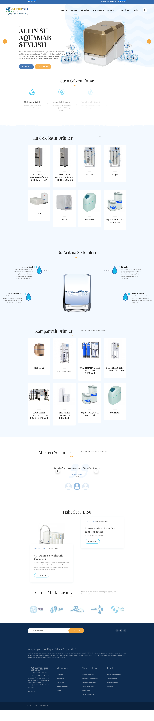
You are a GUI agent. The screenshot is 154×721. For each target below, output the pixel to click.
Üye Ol (123, 2)
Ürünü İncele (43, 70)
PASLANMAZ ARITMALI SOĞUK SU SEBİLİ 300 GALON (64, 177)
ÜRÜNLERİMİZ (84, 10)
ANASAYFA (63, 10)
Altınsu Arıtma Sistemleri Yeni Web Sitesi (100, 531)
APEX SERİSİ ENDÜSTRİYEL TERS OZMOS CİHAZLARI (39, 415)
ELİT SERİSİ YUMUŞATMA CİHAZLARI (64, 415)
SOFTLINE (89, 219)
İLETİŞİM (136, 10)
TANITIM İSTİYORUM (123, 10)
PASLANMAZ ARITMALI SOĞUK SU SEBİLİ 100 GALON (39, 177)
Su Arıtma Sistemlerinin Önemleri (48, 558)
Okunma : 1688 (102, 523)
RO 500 (115, 174)
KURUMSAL (73, 10)
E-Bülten (76, 631)
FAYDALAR (110, 10)
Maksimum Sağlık (31, 102)
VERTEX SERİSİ (64, 371)
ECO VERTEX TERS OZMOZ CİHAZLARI (115, 369)
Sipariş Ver (26, 70)
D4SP (39, 213)
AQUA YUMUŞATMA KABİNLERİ (115, 220)
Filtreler (146, 267)
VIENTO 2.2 (39, 367)
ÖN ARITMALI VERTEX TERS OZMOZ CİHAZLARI (89, 370)
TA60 (64, 219)
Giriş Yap (115, 2)
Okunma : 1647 (52, 550)
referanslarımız (98, 10)
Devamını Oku (41, 576)
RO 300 (89, 174)
